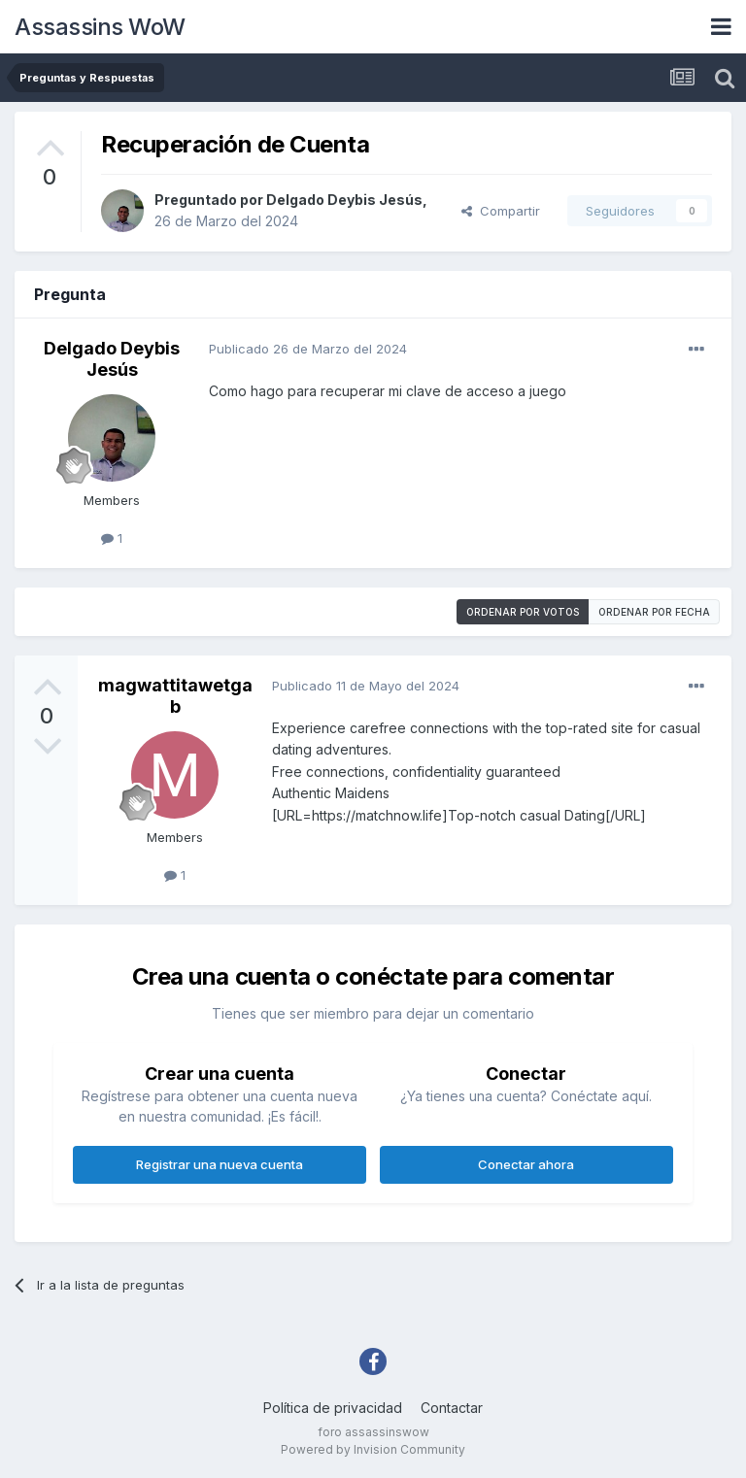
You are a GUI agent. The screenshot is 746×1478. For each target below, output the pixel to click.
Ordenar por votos (522, 612)
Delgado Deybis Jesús (344, 199)
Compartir (500, 210)
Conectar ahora (526, 1164)
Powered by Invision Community (373, 1449)
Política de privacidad (332, 1407)
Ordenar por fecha (654, 612)
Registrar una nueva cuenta (219, 1164)
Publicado (308, 348)
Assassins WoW (100, 27)
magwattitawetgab (175, 696)
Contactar (452, 1407)
